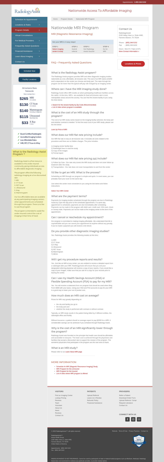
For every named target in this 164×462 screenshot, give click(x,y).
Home (55, 19)
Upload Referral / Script (127, 400)
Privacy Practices (134, 431)
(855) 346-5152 (131, 43)
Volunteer (58, 405)
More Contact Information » (129, 51)
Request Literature (126, 403)
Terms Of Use (123, 431)
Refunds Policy (92, 400)
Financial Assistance (94, 403)
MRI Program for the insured (66, 371)
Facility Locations (29, 79)
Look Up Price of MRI (59, 129)
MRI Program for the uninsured (67, 369)
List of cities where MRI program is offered (72, 373)
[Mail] (139, 419)
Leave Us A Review (94, 398)
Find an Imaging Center (64, 395)
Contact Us (59, 415)
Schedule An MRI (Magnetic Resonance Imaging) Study (77, 367)
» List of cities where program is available (66, 107)
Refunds (114, 431)
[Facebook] (127, 419)
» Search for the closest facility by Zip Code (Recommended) (73, 105)
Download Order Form (127, 398)
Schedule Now (29, 71)
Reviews (58, 400)
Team (57, 403)
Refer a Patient (124, 395)
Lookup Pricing (60, 398)
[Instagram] (133, 419)
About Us (58, 408)
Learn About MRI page (73, 352)
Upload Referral (93, 395)
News (57, 410)
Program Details (67, 19)
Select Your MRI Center (60, 191)
